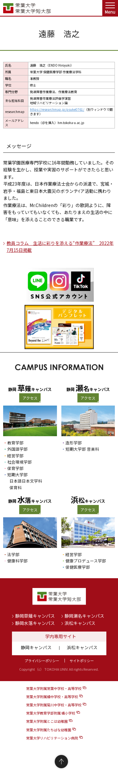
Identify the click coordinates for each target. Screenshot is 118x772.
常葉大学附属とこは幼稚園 (47, 721)
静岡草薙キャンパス (35, 616)
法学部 (13, 554)
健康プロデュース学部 (85, 561)
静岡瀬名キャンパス (84, 616)
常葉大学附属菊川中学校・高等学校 (53, 704)
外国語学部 (17, 449)
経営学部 (15, 456)
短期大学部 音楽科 (82, 449)
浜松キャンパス (80, 623)
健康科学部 (17, 561)
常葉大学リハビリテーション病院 (52, 737)
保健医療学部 (77, 567)
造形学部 (73, 443)
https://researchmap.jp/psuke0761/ (57, 109)
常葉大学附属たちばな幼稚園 (48, 729)
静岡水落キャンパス (35, 623)
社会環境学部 (19, 462)
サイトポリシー (82, 660)
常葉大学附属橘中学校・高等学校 (52, 696)
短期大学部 (17, 475)
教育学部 (15, 443)
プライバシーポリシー (42, 660)
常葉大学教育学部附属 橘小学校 (50, 713)
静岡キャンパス (36, 647)
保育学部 (15, 468)
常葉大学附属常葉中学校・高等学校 (53, 688)
